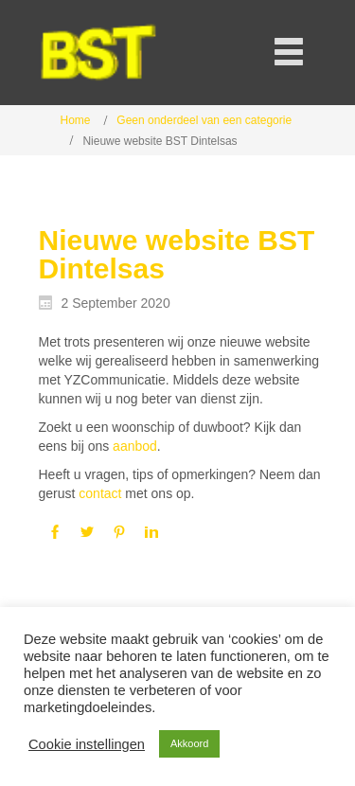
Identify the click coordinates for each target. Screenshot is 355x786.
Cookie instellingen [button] (86, 744)
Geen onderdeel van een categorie (204, 120)
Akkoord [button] (189, 743)
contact (100, 493)
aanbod (135, 446)
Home (76, 120)
